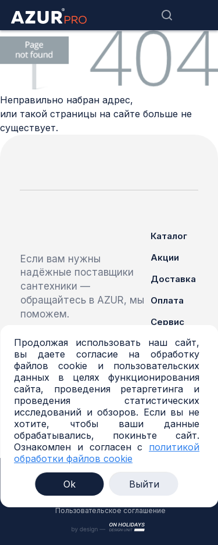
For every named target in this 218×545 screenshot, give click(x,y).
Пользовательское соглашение (110, 510)
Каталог (169, 235)
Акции (165, 257)
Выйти (144, 484)
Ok (69, 484)
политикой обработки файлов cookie (106, 452)
